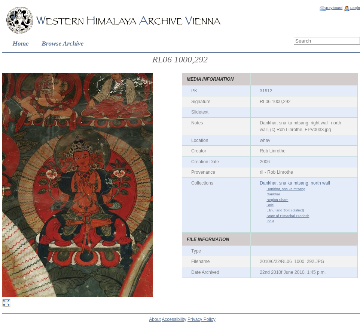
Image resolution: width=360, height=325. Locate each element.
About (155, 319)
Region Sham (277, 200)
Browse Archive (62, 43)
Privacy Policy (201, 319)
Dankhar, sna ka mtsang (285, 189)
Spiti (270, 205)
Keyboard (334, 8)
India (270, 221)
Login (355, 8)
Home (21, 43)
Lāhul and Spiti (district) (285, 210)
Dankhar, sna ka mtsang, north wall (295, 183)
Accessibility (174, 319)
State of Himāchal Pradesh (287, 216)
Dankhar (273, 194)
